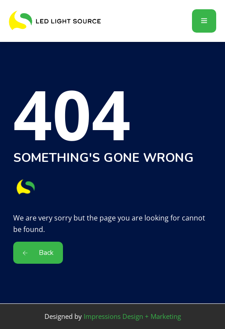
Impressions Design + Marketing (132, 316)
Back (38, 253)
